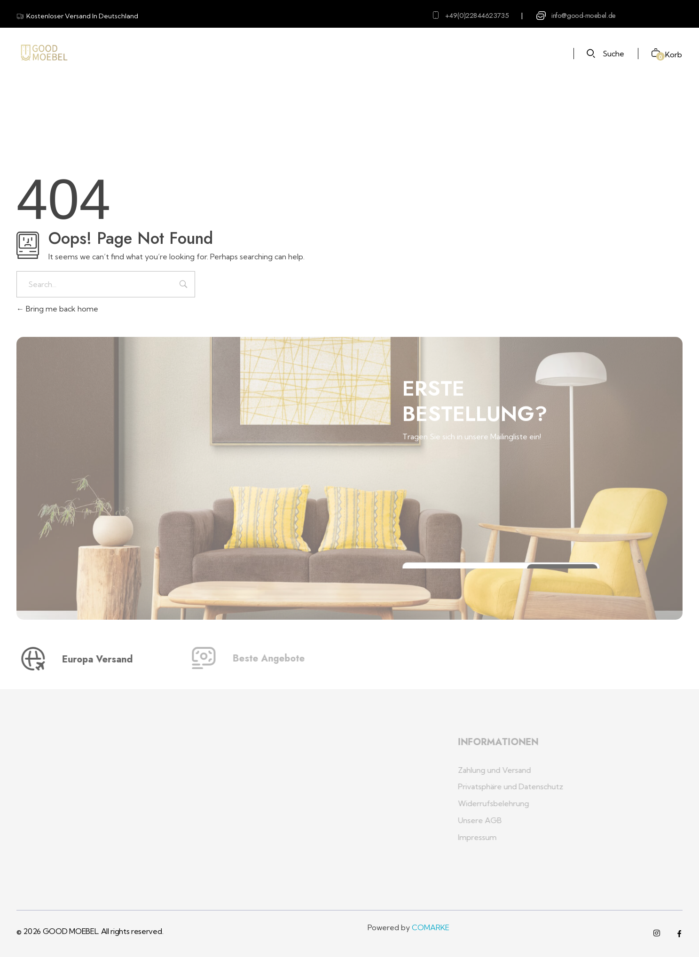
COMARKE (430, 927)
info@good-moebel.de (583, 15)
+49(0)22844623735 (477, 15)
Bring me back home (57, 308)
